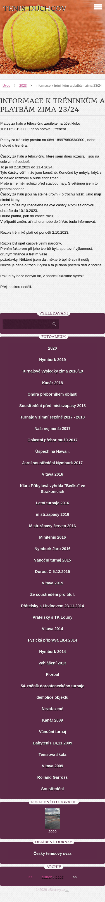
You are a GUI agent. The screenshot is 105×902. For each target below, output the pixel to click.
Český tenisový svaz (52, 853)
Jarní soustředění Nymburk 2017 (52, 463)
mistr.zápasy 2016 (52, 514)
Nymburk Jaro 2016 (52, 548)
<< (30, 877)
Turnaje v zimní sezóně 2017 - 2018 (52, 417)
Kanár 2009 (52, 720)
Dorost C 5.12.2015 (52, 571)
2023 (23, 86)
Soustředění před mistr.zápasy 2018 (52, 405)
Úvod (6, 86)
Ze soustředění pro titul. (52, 594)
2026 (59, 877)
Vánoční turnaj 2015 (52, 560)
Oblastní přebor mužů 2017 (52, 440)
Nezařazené (52, 709)
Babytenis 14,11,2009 (52, 743)
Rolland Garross (52, 777)
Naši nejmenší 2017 (52, 428)
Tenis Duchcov (34, 8)
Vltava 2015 (52, 583)
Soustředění (52, 789)
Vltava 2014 (52, 629)
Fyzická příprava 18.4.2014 (52, 640)
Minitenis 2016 (52, 537)
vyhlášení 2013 (52, 663)
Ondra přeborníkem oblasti (53, 394)
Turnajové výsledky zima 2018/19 (52, 371)
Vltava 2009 (52, 766)
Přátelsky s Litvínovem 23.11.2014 (52, 606)
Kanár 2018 (52, 383)
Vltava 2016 (52, 474)
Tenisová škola (52, 754)
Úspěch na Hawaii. (52, 451)
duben (47, 877)
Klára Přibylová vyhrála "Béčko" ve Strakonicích (52, 488)
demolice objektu (52, 697)
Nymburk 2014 (52, 651)
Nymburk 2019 (52, 359)
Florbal (52, 674)
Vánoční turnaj (52, 731)
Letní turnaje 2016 (52, 503)
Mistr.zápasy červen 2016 (52, 526)
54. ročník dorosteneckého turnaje (52, 686)
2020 (52, 348)
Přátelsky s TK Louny (52, 617)
